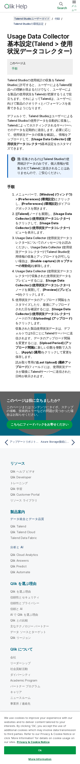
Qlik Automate (20, 572)
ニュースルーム (20, 697)
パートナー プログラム (25, 686)
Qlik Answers (19, 560)
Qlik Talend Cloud (22, 532)
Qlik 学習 (16, 488)
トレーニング (19, 483)
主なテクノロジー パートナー (29, 626)
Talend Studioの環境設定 (28, 23)
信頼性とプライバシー (24, 603)
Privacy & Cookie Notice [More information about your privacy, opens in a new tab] (33, 742)
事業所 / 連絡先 (20, 703)
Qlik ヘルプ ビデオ (22, 471)
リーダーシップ (20, 663)
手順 (14, 68)
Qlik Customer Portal (24, 494)
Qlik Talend (18, 526)
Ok (40, 750)
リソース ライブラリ (23, 500)
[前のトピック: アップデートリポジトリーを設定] (21, 442)
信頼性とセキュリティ (24, 597)
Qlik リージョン (20, 637)
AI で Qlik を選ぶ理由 (24, 614)
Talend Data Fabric (23, 537)
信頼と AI (16, 608)
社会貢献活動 (19, 668)
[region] (40, 737)
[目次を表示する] (8, 18)
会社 (13, 657)
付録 (57, 18)
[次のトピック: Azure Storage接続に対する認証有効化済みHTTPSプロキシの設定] (59, 442)
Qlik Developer (20, 477)
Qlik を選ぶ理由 (20, 591)
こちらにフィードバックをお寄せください (39, 424)
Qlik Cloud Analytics (24, 554)
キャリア (16, 691)
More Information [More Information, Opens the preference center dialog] (39, 759)
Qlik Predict (18, 566)
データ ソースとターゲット (28, 631)
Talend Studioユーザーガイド (32, 18)
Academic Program (23, 680)
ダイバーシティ (20, 674)
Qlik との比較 (19, 620)
